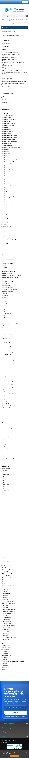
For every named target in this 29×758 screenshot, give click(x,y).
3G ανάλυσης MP (5, 456)
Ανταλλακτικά (4, 409)
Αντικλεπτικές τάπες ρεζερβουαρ (8, 239)
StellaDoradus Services (6, 303)
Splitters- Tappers (5, 325)
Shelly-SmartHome (5, 645)
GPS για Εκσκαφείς (6, 153)
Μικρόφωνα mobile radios (8, 394)
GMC (3, 510)
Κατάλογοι (3, 56)
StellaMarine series (5, 311)
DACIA (3, 500)
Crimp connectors (5, 295)
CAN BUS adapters (7, 613)
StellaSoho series (5, 305)
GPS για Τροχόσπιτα (6, 143)
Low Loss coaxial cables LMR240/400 (9, 289)
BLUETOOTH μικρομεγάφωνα (8, 388)
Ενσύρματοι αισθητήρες (6, 235)
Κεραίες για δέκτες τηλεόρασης (9, 637)
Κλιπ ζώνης (4, 400)
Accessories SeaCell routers (7, 420)
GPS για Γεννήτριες (6, 193)
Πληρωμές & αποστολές (6, 69)
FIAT (3, 506)
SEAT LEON (5, 591)
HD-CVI (3, 450)
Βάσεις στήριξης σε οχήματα (8, 384)
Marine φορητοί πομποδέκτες (8, 356)
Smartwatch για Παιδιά (6, 273)
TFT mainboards (6, 619)
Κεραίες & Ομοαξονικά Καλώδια (9, 281)
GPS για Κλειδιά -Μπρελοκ (8, 201)
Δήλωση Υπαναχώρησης (6, 76)
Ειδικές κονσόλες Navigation (8, 585)
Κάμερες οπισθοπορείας (6, 563)
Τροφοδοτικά (4, 329)
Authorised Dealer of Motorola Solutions (10, 70)
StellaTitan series (5, 309)
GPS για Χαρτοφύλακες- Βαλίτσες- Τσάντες (11, 199)
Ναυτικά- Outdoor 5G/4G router (8, 418)
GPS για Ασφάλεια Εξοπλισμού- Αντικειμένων (11, 185)
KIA (3, 524)
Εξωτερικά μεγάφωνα (7, 401)
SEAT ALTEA (5, 589)
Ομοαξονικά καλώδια (7, 405)
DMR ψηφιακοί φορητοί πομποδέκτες (10, 346)
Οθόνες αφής (5, 607)
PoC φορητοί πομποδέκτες (8, 342)
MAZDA (3, 526)
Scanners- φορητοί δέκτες (8, 360)
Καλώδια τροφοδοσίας (7, 407)
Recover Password (5, 102)
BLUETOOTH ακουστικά (7, 382)
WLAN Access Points (5, 432)
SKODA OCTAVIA (6, 593)
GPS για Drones (5, 179)
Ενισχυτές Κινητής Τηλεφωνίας (8, 301)
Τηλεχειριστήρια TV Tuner (8, 573)
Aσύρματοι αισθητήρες (6, 233)
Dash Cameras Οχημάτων (7, 245)
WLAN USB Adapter (5, 430)
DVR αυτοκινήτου (5, 448)
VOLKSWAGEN (5, 561)
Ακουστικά (4, 380)
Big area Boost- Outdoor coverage (8, 313)
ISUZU (3, 516)
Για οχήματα (4, 315)
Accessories (4, 297)
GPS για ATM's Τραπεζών (7, 189)
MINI (3, 530)
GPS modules (5, 615)
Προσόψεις (5, 605)
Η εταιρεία (3, 67)
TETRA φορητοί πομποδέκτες (8, 354)
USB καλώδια (5, 663)
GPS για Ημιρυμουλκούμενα (8, 139)
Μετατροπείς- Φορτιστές (6, 249)
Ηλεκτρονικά (4, 643)
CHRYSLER (4, 496)
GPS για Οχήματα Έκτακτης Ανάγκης (10, 159)
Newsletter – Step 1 (5, 45)
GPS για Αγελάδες (6, 219)
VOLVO (3, 559)
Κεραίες (4, 396)
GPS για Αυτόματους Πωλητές (8, 187)
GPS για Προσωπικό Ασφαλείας (9, 211)
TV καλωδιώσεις (6, 635)
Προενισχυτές (4, 321)
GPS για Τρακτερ (6, 149)
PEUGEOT (4, 538)
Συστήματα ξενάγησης (6, 334)
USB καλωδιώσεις (6, 639)
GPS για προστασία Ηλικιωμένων (9, 205)
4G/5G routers (4, 416)
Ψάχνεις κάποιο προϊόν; (6, 88)
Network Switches (5, 438)
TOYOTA (4, 557)
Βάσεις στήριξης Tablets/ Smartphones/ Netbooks (13, 661)
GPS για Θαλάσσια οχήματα (7, 163)
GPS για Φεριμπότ (6, 175)
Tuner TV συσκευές (6, 567)
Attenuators (4, 327)
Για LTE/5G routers (5, 317)
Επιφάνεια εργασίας (6, 60)
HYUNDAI (4, 514)
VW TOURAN (5, 599)
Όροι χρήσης (4, 84)
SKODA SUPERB (6, 595)
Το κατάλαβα (14, 756)
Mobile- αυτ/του (5, 362)
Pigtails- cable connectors (7, 291)
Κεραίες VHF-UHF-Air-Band (7, 287)
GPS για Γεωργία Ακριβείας (7, 259)
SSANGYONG (5, 552)
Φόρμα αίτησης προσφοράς (7, 64)
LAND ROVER (5, 520)
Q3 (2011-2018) (6, 484)
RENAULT (4, 542)
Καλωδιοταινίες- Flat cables (9, 609)
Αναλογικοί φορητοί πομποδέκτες (9, 344)
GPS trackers (4, 113)
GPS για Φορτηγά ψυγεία (7, 131)
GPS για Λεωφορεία (6, 129)
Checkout (3, 99)
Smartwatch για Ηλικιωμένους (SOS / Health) (11, 275)
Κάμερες (3, 444)
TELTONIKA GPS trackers (6, 226)
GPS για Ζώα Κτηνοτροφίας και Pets (9, 213)
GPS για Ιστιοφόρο (6, 171)
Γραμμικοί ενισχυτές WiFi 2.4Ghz (8, 436)
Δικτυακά (3, 414)
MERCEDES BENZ (6, 528)
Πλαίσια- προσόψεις (6, 587)
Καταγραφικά (4, 452)
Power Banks (5, 659)
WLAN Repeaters (5, 434)
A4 (3, 478)
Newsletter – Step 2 (5, 46)
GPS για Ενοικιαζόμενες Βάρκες (9, 169)
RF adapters (4, 293)
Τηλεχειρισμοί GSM (5, 422)
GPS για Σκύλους (6, 222)
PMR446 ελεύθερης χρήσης (8, 352)
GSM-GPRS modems (5, 426)
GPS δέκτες (3, 265)
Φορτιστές (4, 378)
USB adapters (5, 665)
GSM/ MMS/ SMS (5, 454)
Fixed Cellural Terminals (6, 424)
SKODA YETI (5, 597)
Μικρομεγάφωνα (6, 386)
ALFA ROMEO (5, 470)
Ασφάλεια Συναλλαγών (6, 78)
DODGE (3, 504)
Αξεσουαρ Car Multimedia (7, 575)
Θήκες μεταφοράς (6, 398)
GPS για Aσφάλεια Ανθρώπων (7, 203)
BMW (3, 492)
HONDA (4, 512)
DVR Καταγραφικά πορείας (8, 583)
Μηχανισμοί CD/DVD (7, 623)
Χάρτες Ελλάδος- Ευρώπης (8, 601)
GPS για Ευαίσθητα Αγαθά (8, 197)
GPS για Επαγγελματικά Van (8, 125)
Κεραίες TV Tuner (6, 571)
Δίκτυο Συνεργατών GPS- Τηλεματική (9, 52)
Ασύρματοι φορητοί (5, 340)
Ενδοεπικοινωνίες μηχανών (8, 390)
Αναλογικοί (4, 368)
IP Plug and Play (5, 446)
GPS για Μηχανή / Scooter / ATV (9, 119)
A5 (3, 480)
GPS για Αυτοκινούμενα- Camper (9, 141)
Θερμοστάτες (5, 653)
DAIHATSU (4, 502)
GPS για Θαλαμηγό (6, 173)
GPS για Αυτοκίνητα (6, 117)
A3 (3, 476)
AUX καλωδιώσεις (6, 631)
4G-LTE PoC (4, 364)
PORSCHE (4, 540)
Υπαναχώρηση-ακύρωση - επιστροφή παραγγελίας (12, 62)
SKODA (3, 548)
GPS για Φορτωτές (6, 157)
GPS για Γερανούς (6, 155)
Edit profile (3, 96)
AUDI (3, 472)
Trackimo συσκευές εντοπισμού (8, 51)
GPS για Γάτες (5, 220)
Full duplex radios (6, 350)
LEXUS (3, 522)
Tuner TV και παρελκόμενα (7, 565)
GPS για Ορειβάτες (6, 209)
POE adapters (4, 440)
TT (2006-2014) (6, 490)
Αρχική (3, 31)
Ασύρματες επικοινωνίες (7, 338)
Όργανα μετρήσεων (5, 649)
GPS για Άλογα (5, 215)
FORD (3, 508)
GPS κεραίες (4, 267)
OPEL (3, 536)
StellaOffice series (5, 307)
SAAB (3, 544)
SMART (3, 550)
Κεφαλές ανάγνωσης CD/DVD (9, 611)
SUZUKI (3, 555)
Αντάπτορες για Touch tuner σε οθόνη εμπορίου (13, 569)
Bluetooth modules (7, 621)
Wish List (3, 101)
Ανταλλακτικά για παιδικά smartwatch (9, 277)
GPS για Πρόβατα (6, 217)
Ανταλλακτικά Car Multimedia (8, 603)
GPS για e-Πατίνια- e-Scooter (8, 123)
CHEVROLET (5, 494)
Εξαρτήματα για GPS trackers (8, 231)
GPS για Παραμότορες (7, 183)
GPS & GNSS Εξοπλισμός (7, 263)
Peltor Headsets (5, 370)
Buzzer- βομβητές (5, 251)
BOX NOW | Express (5, 43)
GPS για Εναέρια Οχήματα (7, 177)
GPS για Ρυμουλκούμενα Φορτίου (9, 137)
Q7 (3, 488)
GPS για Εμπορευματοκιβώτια (8, 191)
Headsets (4, 392)
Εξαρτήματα (4, 651)
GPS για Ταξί (5, 127)
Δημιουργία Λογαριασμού (8, 59)
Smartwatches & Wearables (8, 271)
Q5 (3, 486)
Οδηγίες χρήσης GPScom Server (8, 57)
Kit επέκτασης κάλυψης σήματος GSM (9, 323)
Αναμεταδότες (4, 372)
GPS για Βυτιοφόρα (6, 133)
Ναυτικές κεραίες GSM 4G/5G (7, 285)
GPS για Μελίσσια (6, 195)
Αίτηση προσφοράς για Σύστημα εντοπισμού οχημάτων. (13, 81)
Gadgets (3, 669)
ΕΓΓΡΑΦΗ (15, 712)
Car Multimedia (5, 466)
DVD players (5, 581)
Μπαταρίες (3, 247)
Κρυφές (3, 462)
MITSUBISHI (5, 532)
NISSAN (4, 534)
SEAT (3, 546)
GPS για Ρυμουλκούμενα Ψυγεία (9, 135)
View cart (3, 97)
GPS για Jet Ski (5, 165)
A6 (3, 482)
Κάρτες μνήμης (5, 667)
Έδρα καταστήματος (6, 86)
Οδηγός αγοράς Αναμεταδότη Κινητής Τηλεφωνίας (12, 83)
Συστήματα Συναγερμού (6, 647)
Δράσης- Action (4, 460)
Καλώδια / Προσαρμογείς (7, 241)
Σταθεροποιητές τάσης (7, 579)
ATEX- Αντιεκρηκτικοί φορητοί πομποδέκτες (12, 348)
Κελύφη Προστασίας (6, 253)
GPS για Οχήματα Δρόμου (7, 115)
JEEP (3, 518)
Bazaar (3, 673)
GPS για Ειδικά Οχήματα (6, 145)
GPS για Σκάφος (5, 167)
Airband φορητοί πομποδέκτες (9, 358)
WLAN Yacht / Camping (6, 428)
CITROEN (4, 498)
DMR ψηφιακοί (5, 366)
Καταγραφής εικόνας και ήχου (8, 458)
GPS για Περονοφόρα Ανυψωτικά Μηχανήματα (12, 147)
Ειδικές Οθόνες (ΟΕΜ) (6, 468)
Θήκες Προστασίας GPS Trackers (8, 255)
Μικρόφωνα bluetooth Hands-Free (10, 625)
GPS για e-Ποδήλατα (6, 121)
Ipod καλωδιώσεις (7, 629)
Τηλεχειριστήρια (6, 627)
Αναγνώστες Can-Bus (6, 237)
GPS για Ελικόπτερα (6, 181)
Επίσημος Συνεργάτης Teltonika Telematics (10, 54)
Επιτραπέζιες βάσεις (6, 403)
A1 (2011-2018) (6, 474)
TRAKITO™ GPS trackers (6, 224)
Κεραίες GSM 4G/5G (5, 283)
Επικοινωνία (4, 75)
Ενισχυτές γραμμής (5, 319)
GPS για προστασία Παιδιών (8, 207)
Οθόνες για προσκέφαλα (7, 577)
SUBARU (4, 554)
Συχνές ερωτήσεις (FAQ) (6, 65)
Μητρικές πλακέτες (7, 617)
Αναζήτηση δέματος (5, 80)
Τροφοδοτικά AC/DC (6, 655)
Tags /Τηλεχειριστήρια (6, 243)
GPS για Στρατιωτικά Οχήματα (9, 161)
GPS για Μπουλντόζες (7, 151)
